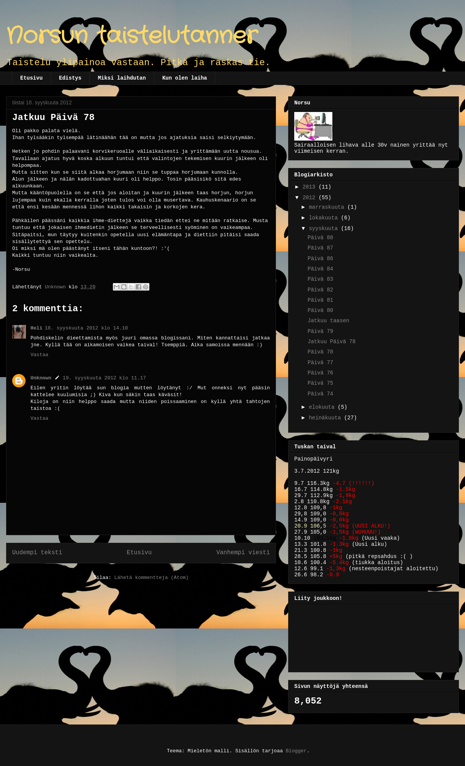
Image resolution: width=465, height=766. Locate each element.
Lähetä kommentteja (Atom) (151, 577)
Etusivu (31, 78)
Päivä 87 (320, 248)
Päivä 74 (320, 394)
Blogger (296, 751)
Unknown (40, 378)
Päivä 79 (320, 331)
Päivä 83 (320, 279)
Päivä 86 (320, 259)
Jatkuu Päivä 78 (332, 342)
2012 (311, 198)
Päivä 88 (320, 238)
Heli (36, 328)
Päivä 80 (320, 310)
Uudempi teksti (37, 552)
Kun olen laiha (184, 78)
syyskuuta (325, 228)
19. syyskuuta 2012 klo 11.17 (104, 378)
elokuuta (323, 407)
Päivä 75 (320, 383)
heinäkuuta (326, 418)
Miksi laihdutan (122, 78)
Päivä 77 (320, 363)
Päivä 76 (320, 373)
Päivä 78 (320, 352)
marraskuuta (328, 207)
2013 (311, 187)
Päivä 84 (320, 269)
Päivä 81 (320, 300)
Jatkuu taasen (328, 321)
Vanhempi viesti (243, 552)
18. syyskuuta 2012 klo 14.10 (86, 328)
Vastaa (39, 355)
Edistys (70, 78)
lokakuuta (325, 218)
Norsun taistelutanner (131, 36)
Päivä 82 (320, 290)
